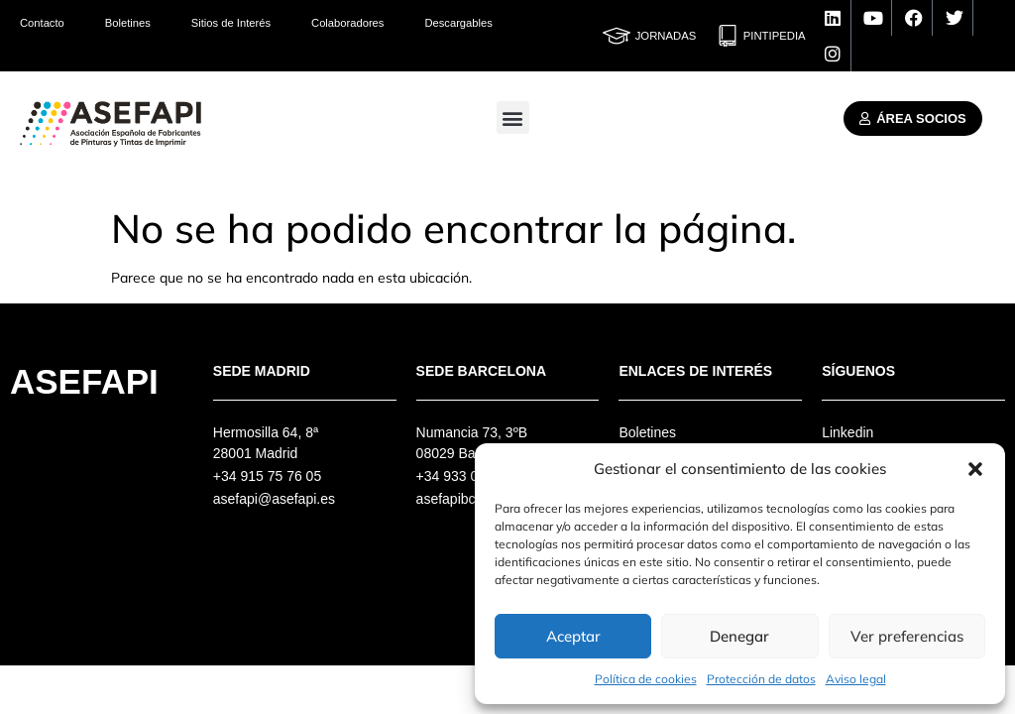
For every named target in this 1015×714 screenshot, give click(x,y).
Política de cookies (646, 678)
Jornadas (666, 36)
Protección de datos (761, 678)
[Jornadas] (616, 36)
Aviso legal (856, 678)
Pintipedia (774, 36)
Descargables (458, 23)
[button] (975, 469)
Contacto (42, 23)
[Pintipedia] (727, 36)
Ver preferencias (906, 636)
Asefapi (84, 381)
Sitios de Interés (231, 23)
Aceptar (573, 636)
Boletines (128, 23)
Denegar (739, 636)
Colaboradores (347, 23)
